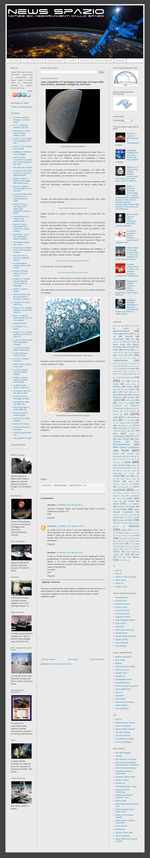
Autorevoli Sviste (129, 342)
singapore (116, 515)
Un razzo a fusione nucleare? (21, 360)
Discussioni (85, 60)
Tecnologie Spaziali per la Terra (21, 243)
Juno (84, 485)
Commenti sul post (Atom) (60, 664)
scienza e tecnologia (126, 506)
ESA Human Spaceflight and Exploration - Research (127, 763)
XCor (120, 557)
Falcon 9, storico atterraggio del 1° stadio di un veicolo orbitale (21, 227)
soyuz (130, 520)
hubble (116, 400)
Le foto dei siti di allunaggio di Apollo (21, 397)
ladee (119, 426)
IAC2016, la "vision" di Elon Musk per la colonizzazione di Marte (127, 139)
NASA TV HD (121, 587)
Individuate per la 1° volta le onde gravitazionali (21, 218)
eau (123, 374)
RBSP (137, 490)
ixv (126, 417)
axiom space (119, 344)
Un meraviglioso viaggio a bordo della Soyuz (22, 265)
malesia (131, 434)
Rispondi (51, 518)
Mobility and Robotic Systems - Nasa (124, 796)
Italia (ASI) (119, 627)
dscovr (115, 374)
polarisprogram (123, 487)
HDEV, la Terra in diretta (125, 577)
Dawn (132, 368)
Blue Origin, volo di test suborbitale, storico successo (21, 236)
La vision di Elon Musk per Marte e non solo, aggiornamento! (22, 173)
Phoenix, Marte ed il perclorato (21, 428)
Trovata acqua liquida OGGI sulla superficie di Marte (22, 250)
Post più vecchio (97, 659)
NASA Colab (120, 801)
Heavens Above (122, 780)
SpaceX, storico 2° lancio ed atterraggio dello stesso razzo (22, 180)
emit (137, 374)
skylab (126, 515)
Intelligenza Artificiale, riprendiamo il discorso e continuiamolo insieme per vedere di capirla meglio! (126, 307)
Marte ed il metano (21, 424)
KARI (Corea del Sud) (124, 630)
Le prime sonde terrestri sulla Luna (21, 386)
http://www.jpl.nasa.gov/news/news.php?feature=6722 (73, 261)
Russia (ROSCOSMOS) (125, 636)
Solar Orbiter (128, 517)
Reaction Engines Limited (126, 493)
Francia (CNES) (122, 610)
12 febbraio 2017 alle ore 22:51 (69, 552)
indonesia (121, 403)
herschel (131, 397)
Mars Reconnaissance (126, 443)
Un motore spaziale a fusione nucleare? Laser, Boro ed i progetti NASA (127, 236)
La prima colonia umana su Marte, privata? (20, 372)
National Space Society (125, 723)
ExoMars (117, 387)
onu (121, 471)
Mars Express (123, 439)
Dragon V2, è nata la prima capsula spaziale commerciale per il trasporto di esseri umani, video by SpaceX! (126, 174)
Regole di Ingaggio (55, 60)
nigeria (133, 465)
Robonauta (120, 829)
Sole (137, 517)
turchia (128, 538)
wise (137, 554)
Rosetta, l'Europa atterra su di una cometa (20, 273)
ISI (125, 411)
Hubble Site (120, 783)
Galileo (132, 389)
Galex (123, 389)
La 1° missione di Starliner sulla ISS (20, 126)
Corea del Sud (118, 366)
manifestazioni (119, 436)
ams (137, 326)
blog (128, 347)
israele (115, 414)
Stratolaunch (120, 533)
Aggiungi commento (51, 582)
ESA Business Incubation (126, 759)
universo (132, 541)
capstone (127, 352)
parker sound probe (128, 479)
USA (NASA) (120, 646)
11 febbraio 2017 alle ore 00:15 (69, 505)
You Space (71, 60)
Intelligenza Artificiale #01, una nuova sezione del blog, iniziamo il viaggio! (127, 156)
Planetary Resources (120, 484)
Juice (125, 420)
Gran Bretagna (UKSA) (125, 620)
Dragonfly (132, 371)
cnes (124, 358)
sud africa (132, 533)
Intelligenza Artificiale (103, 60)
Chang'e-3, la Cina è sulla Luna (22, 303)
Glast (126, 392)
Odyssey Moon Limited (125, 666)
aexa (122, 326)
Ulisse (123, 541)
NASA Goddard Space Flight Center (124, 810)
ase (135, 334)
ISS (24, 60)
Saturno (135, 504)
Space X (119, 692)
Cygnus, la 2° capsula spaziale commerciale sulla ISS (22, 310)
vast (130, 544)
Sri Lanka (135, 530)
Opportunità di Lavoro (123, 473)
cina (130, 355)
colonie (115, 363)
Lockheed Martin (119, 431)
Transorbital (120, 699)
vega (137, 544)
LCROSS (135, 425)
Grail (134, 395)
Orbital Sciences (122, 670)
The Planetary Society (124, 739)
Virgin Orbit (131, 552)
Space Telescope (122, 836)
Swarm (115, 535)
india (136, 400)
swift (122, 535)
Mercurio (130, 454)
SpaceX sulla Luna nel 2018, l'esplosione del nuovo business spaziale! (126, 220)
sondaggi (120, 520)
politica (136, 487)
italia (115, 417)
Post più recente (48, 659)
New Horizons (119, 465)
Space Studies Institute (125, 729)
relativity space (119, 496)
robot (129, 498)
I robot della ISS (36, 60)
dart (125, 369)
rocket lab (117, 501)
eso (123, 381)
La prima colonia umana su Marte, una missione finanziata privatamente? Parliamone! (127, 270)
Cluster (115, 358)
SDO (115, 509)
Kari (114, 423)
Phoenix (116, 481)
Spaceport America (120, 523)
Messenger (117, 456)
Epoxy (128, 377)
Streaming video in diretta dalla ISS (21, 408)
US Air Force (118, 544)
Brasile (118, 352)
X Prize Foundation (123, 742)
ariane (115, 334)
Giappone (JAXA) (122, 617)
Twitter (136, 538)
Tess (121, 538)
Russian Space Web (124, 832)
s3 (128, 504)
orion (128, 476)
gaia (114, 389)
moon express (132, 459)
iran (124, 408)
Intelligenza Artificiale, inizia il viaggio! (22, 153)
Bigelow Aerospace (123, 657)
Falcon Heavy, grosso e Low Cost (22, 365)
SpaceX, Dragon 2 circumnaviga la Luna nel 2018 (22, 188)
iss (126, 414)
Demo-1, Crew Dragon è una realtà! (22, 147)
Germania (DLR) (122, 614)
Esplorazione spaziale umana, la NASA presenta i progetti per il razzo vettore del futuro (126, 288)
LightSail (120, 428)
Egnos (130, 374)
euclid (133, 381)
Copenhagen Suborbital (129, 363)
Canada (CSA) (121, 597)
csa (118, 369)
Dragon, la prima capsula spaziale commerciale (20, 379)
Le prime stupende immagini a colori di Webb (21, 119)
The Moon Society (123, 735)
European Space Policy (125, 777)
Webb (127, 554)
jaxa (115, 420)
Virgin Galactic (121, 705)
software (116, 517)
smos (134, 515)
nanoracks (116, 462)
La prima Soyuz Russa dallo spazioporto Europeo (22, 342)
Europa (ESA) (121, 607)
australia (116, 342)
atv (132, 339)
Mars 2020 (134, 436)
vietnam (126, 549)
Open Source (131, 471)
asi (114, 336)
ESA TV (118, 574)
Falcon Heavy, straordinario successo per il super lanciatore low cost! (22, 160)
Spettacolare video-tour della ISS (21, 403)
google (124, 395)
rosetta (131, 501)
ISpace (132, 411)
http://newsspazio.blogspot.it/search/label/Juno (73, 208)
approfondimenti (121, 331)
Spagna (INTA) (121, 639)
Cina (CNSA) (120, 601)
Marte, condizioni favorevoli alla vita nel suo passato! (22, 318)
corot (129, 366)
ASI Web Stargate (123, 753)
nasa (127, 462)
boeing (126, 350)
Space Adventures (123, 689)
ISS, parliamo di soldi (22, 438)
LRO (133, 431)
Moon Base (120, 459)
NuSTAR (134, 468)
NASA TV (119, 583)
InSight (132, 403)
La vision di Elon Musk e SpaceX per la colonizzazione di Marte (22, 197)
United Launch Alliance (125, 702)
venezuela (127, 546)
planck (131, 481)
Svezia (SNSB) (121, 643)
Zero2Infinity (123, 560)
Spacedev (119, 695)
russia (116, 503)
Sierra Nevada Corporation (126, 686)
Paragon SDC (121, 673)
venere (118, 546)
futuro (129, 386)
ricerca (119, 498)
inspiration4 (117, 406)
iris (130, 408)
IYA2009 (133, 417)
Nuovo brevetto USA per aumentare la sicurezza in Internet (22, 296)
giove (80, 485)
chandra (121, 355)
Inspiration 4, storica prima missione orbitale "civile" (21, 133)
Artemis (126, 334)
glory (134, 392)
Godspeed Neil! (19, 323)
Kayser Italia (125, 423)
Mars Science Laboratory (126, 447)
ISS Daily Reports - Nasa (126, 786)
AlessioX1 (51, 526)
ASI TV (118, 570)
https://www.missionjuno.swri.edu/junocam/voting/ (73, 272)
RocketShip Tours (122, 683)
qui (68, 181)
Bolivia (137, 350)
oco (114, 471)
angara (126, 328)
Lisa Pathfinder (132, 428)
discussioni (117, 371)
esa (136, 377)
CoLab (133, 358)
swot (129, 535)
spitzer (124, 530)
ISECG (118, 719)
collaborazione (120, 360)
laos (126, 425)
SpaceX (134, 526)
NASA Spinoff (121, 826)
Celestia (118, 756)
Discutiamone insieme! (22, 167)
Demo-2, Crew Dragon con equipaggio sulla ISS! (22, 140)
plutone (136, 484)
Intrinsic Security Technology (122, 791)
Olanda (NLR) (121, 633)
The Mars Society (122, 732)
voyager (116, 554)
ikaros (128, 400)
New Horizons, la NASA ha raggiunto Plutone (21, 257)
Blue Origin (120, 660)
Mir (138, 456)
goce (115, 395)
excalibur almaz (130, 384)
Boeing (118, 663)
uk (117, 541)
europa (116, 384)
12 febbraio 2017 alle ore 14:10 (70, 526)
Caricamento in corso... (20, 449)
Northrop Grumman (120, 468)
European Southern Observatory (123, 772)
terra (137, 535)
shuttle (123, 509)
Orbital (116, 476)
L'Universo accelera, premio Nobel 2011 (21, 349)
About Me (120, 60)
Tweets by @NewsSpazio (21, 107)
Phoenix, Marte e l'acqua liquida (20, 414)
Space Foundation (123, 726)
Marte (125, 450)
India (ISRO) (120, 623)
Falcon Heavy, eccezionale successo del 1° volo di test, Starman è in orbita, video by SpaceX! (127, 253)
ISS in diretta (120, 580)
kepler (136, 423)
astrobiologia (118, 339)
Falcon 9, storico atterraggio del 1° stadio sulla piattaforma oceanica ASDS (22, 208)
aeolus (115, 326)
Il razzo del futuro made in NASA (20, 354)
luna (115, 433)
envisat (118, 377)
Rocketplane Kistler (123, 679)
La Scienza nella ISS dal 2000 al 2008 (22, 392)
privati (121, 489)
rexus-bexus (134, 496)
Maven (116, 453)
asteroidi (128, 336)
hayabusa (117, 397)
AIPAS (130, 326)
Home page (13, 60)
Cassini (136, 352)
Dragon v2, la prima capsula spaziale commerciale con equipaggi (21, 282)
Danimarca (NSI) (122, 604)
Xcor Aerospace (122, 708)
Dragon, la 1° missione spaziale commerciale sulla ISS (22, 334)
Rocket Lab (120, 676)
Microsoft (129, 456)
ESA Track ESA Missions (126, 768)
